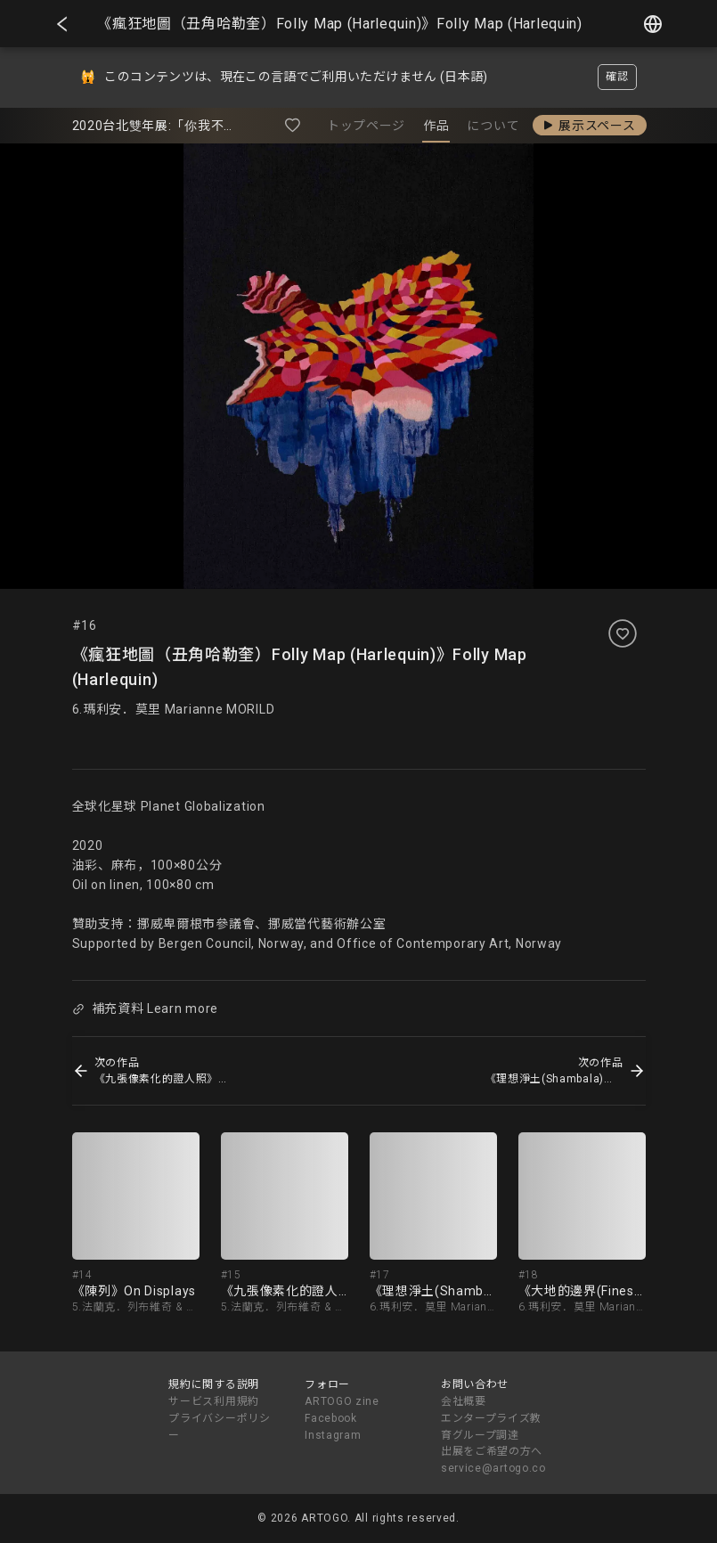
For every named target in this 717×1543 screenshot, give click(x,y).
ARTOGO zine (342, 1401)
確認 (617, 76)
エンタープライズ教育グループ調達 (491, 1426)
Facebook (331, 1418)
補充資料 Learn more (145, 1008)
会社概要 (463, 1401)
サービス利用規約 (213, 1401)
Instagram (333, 1435)
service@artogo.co (493, 1468)
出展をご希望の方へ (491, 1451)
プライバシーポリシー (219, 1426)
